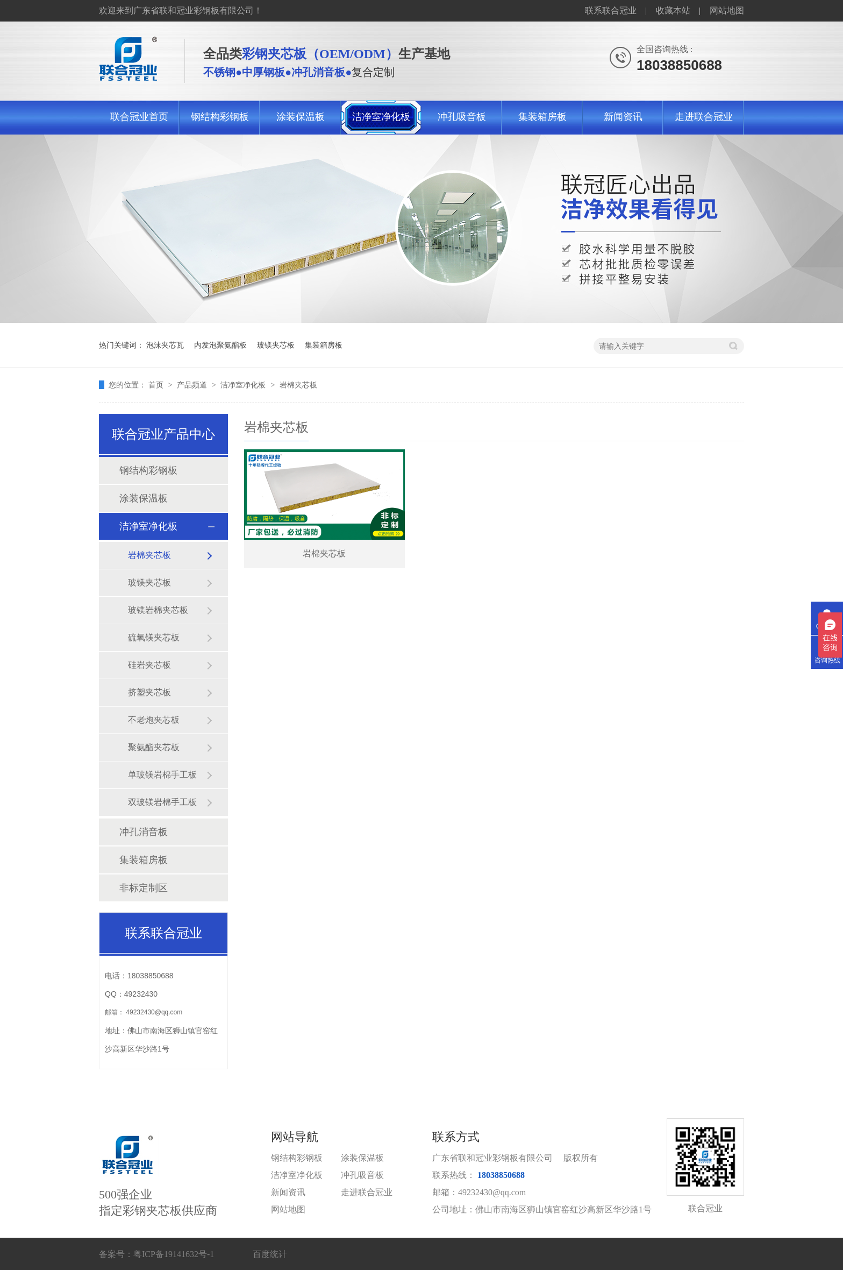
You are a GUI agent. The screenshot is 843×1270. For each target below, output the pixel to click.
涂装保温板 (300, 116)
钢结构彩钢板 (220, 116)
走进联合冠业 (704, 116)
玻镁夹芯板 (276, 345)
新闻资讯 (623, 116)
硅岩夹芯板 (149, 664)
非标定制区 (143, 888)
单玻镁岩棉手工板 (162, 774)
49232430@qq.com (154, 1012)
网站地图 (727, 10)
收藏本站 (673, 10)
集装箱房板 (542, 116)
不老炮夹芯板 (154, 719)
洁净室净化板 (381, 116)
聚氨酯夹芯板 (154, 747)
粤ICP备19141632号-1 (173, 1254)
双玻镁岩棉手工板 (162, 802)
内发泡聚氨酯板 (220, 345)
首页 (157, 384)
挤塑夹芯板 (149, 692)
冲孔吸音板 (462, 116)
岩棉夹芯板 (298, 384)
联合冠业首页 (139, 116)
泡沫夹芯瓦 (165, 345)
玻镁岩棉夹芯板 (158, 610)
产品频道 (193, 384)
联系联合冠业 (611, 10)
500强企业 (185, 1175)
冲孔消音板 (143, 832)
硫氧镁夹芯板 (154, 637)
